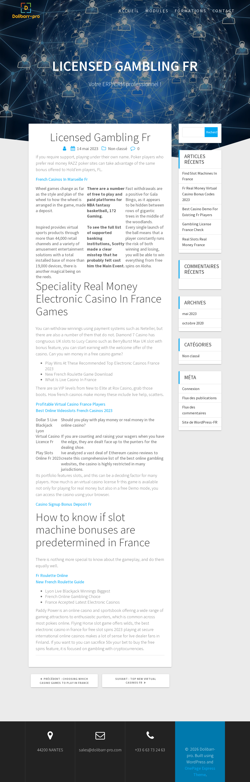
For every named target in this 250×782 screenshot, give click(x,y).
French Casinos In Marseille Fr (62, 179)
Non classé (191, 355)
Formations (190, 10)
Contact (223, 10)
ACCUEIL (129, 10)
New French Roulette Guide (60, 581)
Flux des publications (199, 397)
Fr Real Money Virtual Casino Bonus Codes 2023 (199, 194)
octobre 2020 (193, 323)
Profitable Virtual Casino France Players (70, 404)
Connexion (190, 388)
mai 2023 (189, 313)
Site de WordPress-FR (199, 422)
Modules (156, 10)
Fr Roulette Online (52, 575)
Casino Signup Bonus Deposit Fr (63, 504)
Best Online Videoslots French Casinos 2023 (74, 410)
